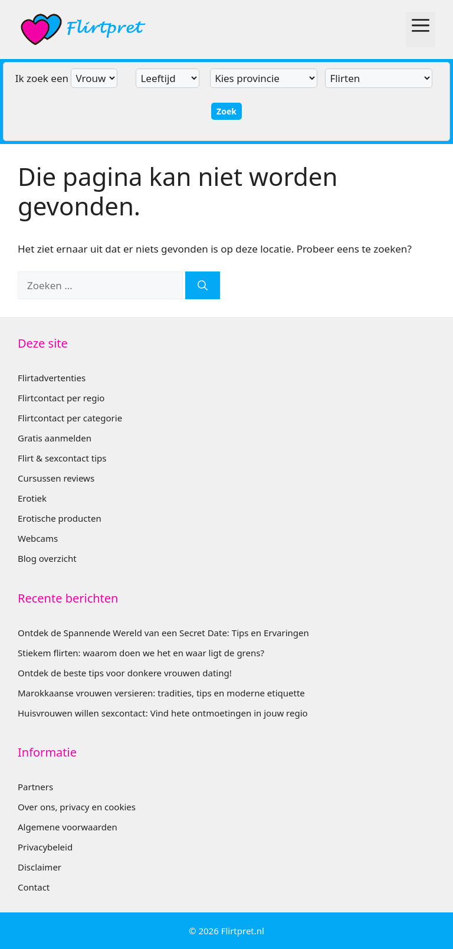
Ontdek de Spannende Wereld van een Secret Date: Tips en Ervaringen (163, 633)
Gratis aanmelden (54, 438)
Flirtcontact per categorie (70, 418)
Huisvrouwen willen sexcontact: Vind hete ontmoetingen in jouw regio (163, 713)
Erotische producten (59, 518)
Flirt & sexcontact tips (62, 458)
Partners (35, 787)
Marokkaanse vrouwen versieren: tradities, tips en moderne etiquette (161, 693)
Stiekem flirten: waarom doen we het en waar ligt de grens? (141, 653)
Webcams (38, 538)
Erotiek (32, 498)
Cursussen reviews (56, 478)
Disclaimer (39, 867)
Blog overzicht (47, 558)
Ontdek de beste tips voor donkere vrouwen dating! (125, 673)
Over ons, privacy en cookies (77, 807)
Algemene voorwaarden (67, 827)
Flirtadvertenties (52, 378)
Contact (34, 887)
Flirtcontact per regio (61, 398)
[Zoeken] (202, 285)
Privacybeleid (45, 847)
